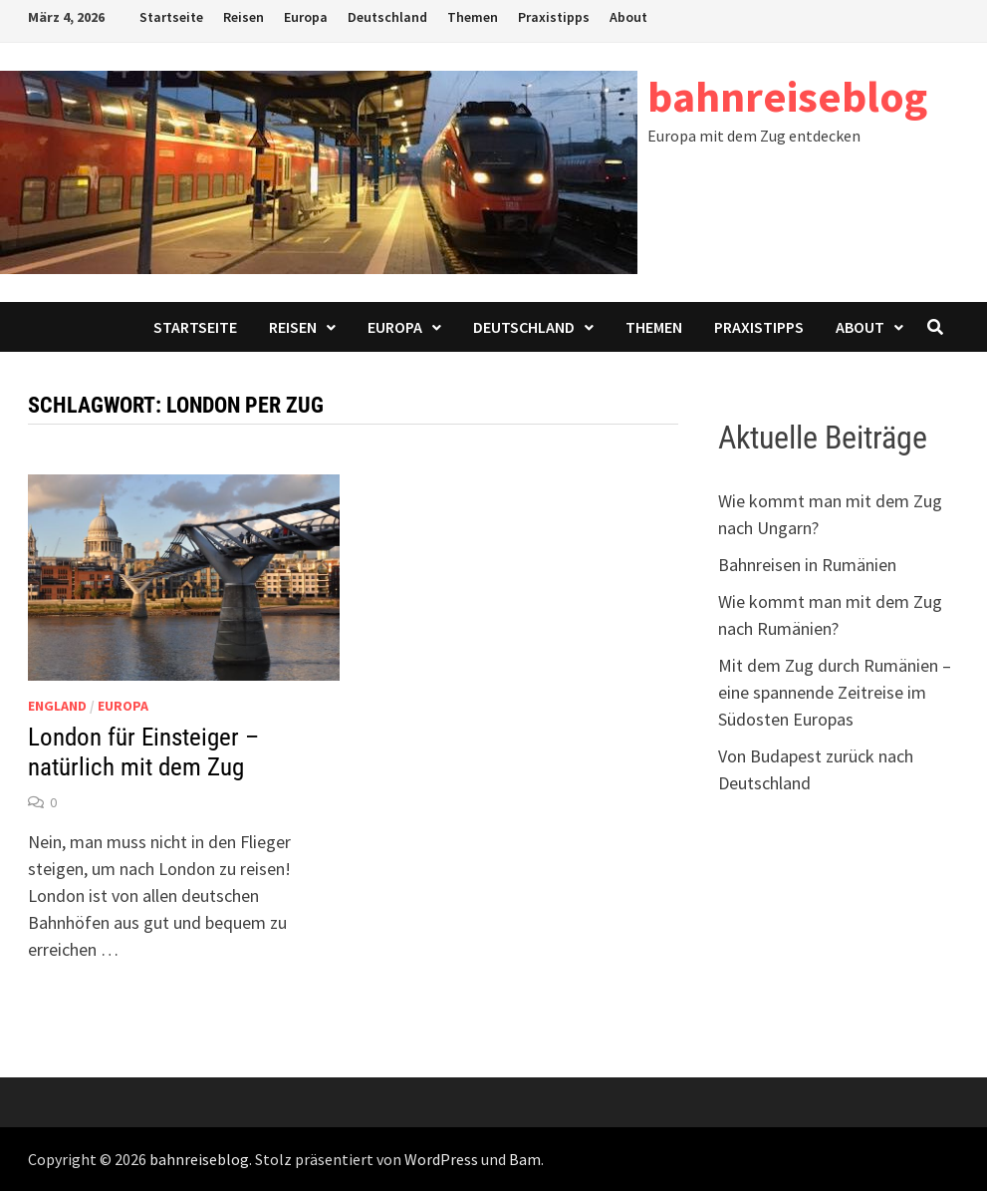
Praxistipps (554, 17)
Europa (306, 17)
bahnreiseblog (787, 96)
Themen (472, 17)
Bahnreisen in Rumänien (807, 564)
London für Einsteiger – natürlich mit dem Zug (143, 752)
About (628, 17)
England (57, 706)
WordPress (441, 1159)
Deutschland (387, 17)
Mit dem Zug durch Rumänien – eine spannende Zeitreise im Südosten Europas (834, 692)
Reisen (243, 17)
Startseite (171, 17)
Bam (525, 1159)
